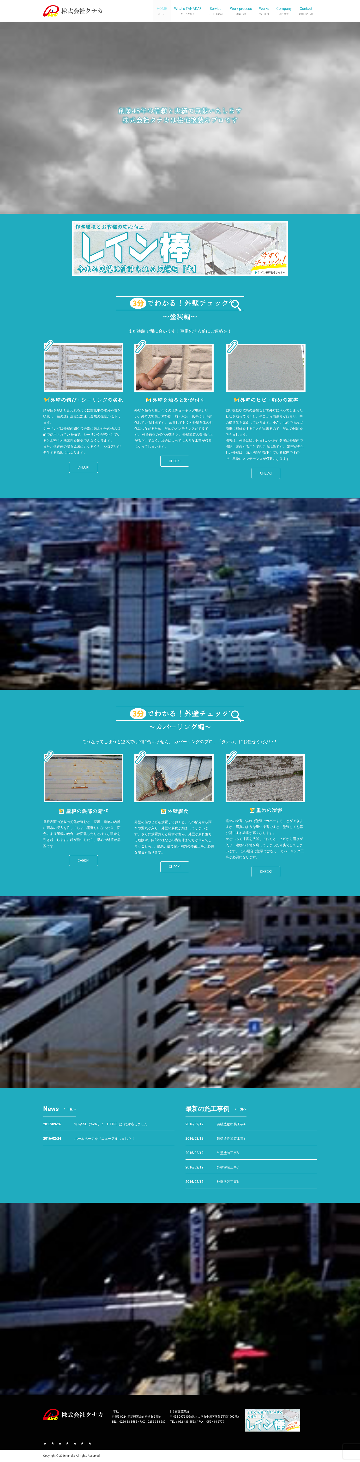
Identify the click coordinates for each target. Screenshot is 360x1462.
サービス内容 (60, 1443)
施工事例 (75, 1443)
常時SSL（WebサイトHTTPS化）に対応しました (111, 1124)
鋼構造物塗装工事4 (231, 1124)
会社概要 (82, 1443)
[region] (83, 366)
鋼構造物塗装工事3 (231, 1138)
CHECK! (83, 467)
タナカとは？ (52, 1443)
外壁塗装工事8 (228, 1153)
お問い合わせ (90, 1443)
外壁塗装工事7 (228, 1167)
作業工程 (67, 1443)
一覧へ (69, 1109)
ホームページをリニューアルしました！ (104, 1138)
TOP (45, 1443)
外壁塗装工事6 (228, 1182)
